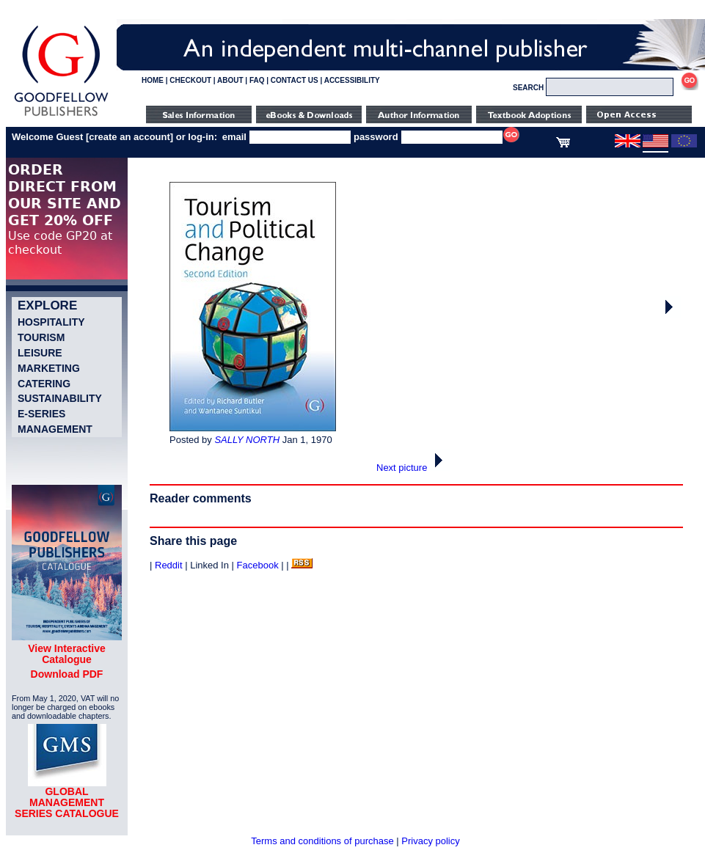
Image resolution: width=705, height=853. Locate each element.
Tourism (41, 337)
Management (55, 429)
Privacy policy (430, 840)
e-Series (41, 414)
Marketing (49, 368)
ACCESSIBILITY (352, 80)
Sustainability (60, 398)
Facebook (258, 565)
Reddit (169, 565)
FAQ (257, 80)
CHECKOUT (190, 80)
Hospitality (51, 322)
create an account (129, 136)
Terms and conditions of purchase (322, 840)
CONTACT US (294, 80)
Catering (44, 383)
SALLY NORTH (247, 439)
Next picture (413, 467)
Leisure (40, 353)
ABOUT (230, 80)
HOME (153, 80)
